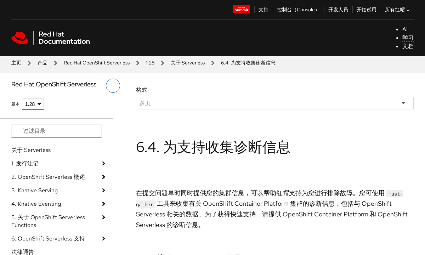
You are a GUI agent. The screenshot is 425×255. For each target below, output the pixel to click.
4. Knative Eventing (36, 204)
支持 (263, 9)
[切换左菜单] (113, 86)
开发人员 (338, 9)
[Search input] (56, 131)
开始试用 (366, 9)
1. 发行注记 (25, 163)
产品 (42, 63)
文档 (408, 46)
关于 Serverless (188, 63)
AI (405, 29)
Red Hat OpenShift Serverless (97, 63)
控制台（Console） (298, 9)
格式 (141, 90)
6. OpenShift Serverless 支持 (48, 238)
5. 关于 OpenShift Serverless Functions (48, 221)
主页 (16, 63)
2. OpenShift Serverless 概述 (48, 177)
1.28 (150, 63)
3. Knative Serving (34, 190)
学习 (408, 37)
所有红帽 (398, 9)
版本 (15, 104)
